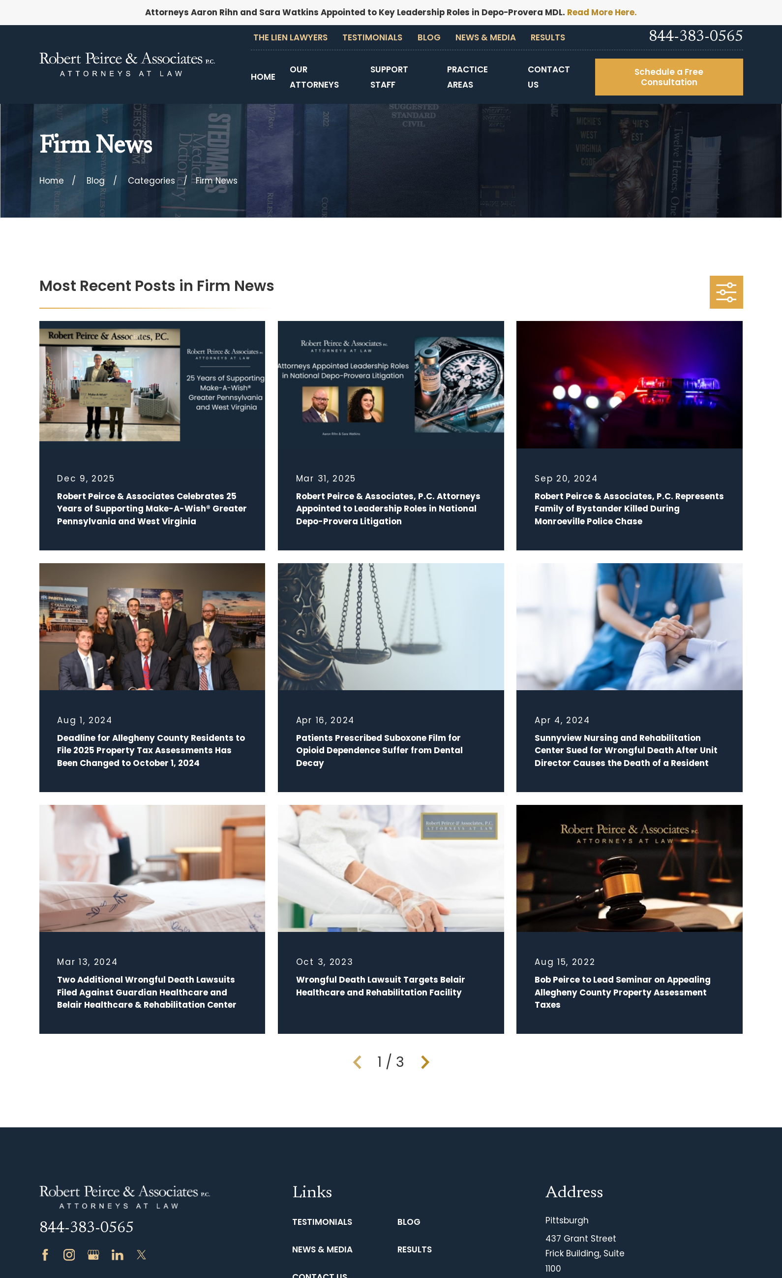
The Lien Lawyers (290, 37)
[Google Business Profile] (93, 1255)
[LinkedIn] (117, 1255)
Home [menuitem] (263, 77)
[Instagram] (69, 1255)
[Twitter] (142, 1255)
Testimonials (372, 37)
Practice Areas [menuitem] (467, 77)
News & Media (485, 37)
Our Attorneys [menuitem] (314, 77)
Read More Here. (602, 12)
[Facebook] (45, 1255)
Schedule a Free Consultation (668, 77)
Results (548, 37)
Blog (429, 37)
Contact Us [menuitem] (549, 77)
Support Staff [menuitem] (389, 77)
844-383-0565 (696, 37)
